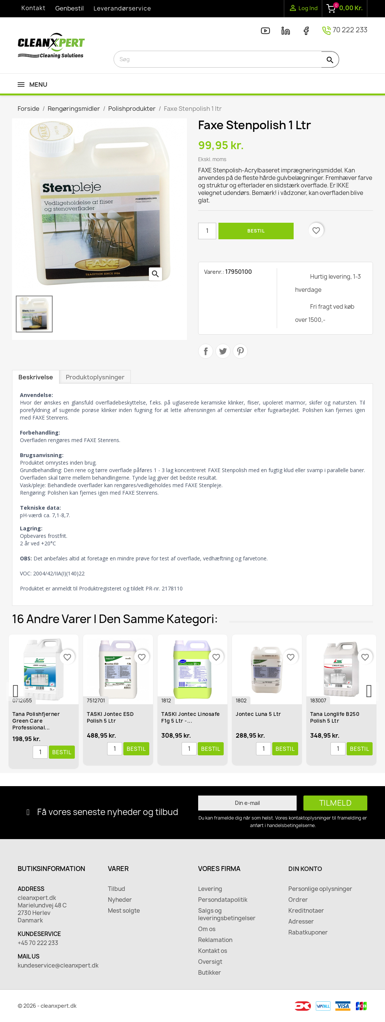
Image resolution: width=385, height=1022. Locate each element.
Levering (210, 889)
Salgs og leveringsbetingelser (227, 914)
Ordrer (298, 900)
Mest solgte (124, 911)
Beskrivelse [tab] (35, 377)
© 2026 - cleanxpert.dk (47, 1005)
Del (205, 351)
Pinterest (240, 351)
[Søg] (226, 59)
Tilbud (116, 889)
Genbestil (69, 8)
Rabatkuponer (308, 932)
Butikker (209, 973)
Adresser (301, 921)
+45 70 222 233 (38, 943)
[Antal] (207, 231)
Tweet (222, 351)
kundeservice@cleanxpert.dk (57, 965)
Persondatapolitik (222, 900)
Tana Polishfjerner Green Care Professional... (37, 721)
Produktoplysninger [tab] (95, 377)
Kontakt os (212, 951)
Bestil (256, 231)
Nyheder (120, 900)
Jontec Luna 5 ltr (260, 714)
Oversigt (210, 962)
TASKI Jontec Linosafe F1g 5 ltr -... (192, 717)
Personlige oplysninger (320, 889)
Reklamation (215, 940)
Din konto (305, 869)
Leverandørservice (122, 8)
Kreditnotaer (306, 911)
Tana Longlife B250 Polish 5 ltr (336, 717)
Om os (206, 929)
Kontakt (33, 8)
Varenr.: (214, 271)
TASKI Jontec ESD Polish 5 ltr (111, 717)
